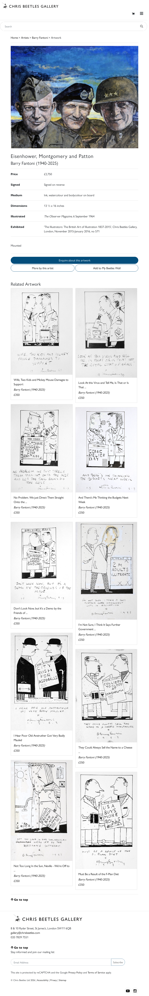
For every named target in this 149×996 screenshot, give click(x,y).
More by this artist (42, 268)
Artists (25, 37)
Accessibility (42, 980)
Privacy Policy (75, 972)
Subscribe (118, 962)
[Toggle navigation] (142, 13)
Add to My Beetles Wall (107, 268)
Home (14, 37)
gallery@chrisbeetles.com (25, 932)
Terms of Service (96, 972)
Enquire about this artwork (74, 260)
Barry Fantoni (40, 37)
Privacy (53, 980)
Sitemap (62, 980)
